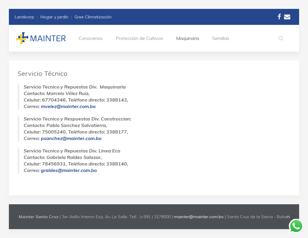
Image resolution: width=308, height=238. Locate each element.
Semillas (220, 38)
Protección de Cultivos (139, 38)
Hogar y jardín (54, 17)
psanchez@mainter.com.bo (71, 138)
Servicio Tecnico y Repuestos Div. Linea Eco (72, 151)
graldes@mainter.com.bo (69, 170)
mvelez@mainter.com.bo (68, 106)
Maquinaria (187, 38)
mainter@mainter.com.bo (199, 216)
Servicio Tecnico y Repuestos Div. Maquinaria (75, 87)
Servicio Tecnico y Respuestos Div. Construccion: (77, 119)
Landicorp (24, 17)
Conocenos (91, 38)
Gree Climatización (93, 17)
